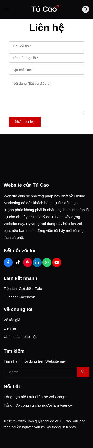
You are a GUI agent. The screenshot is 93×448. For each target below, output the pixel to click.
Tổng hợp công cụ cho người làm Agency (38, 405)
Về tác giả (12, 320)
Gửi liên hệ (24, 121)
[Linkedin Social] (37, 262)
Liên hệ (10, 328)
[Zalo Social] (46, 262)
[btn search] (83, 372)
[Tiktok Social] (17, 262)
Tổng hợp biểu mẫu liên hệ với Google (35, 397)
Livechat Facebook (19, 297)
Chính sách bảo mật (20, 337)
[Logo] (45, 9)
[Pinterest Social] (27, 262)
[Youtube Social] (56, 262)
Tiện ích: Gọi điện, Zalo (23, 288)
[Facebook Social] (8, 262)
